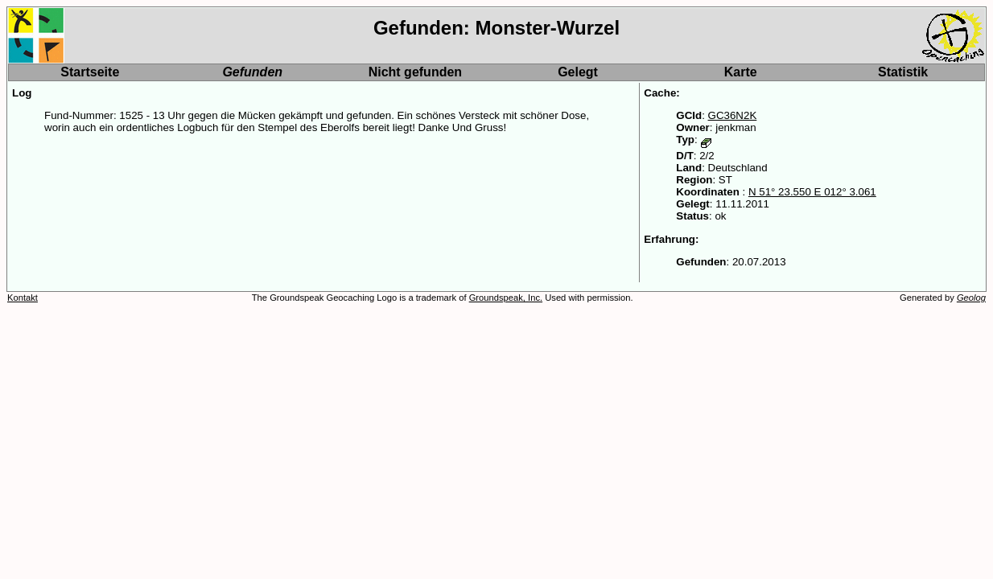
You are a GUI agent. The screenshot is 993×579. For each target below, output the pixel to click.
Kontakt (22, 297)
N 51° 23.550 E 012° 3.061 (812, 192)
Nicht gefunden (415, 72)
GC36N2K (732, 115)
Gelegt (578, 72)
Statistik (903, 72)
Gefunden (252, 72)
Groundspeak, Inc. (505, 297)
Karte (740, 72)
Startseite (89, 72)
